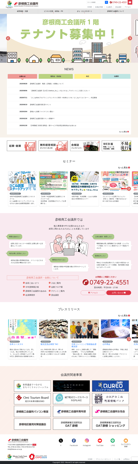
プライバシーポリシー (103, 459)
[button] (8, 38)
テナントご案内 (58, 291)
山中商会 (106, 344)
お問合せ (126, 459)
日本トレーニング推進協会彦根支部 (84, 345)
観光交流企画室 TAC (49, 344)
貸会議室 (118, 7)
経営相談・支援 (22, 11)
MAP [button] (34, 444)
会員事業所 (30, 295)
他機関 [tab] (116, 76)
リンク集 (117, 459)
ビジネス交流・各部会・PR (53, 11)
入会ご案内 (56, 283)
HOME (89, 7)
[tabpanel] (69, 106)
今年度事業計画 (32, 287)
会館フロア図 (57, 287)
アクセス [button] (93, 293)
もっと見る (124, 132)
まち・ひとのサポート (84, 11)
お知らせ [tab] (22, 76)
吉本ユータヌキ (16, 344)
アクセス (128, 7)
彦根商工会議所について (115, 11)
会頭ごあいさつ (32, 283)
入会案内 (109, 7)
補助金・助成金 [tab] (55, 76)
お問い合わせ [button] (119, 293)
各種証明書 (99, 7)
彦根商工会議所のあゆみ (35, 291)
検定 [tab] (87, 76)
